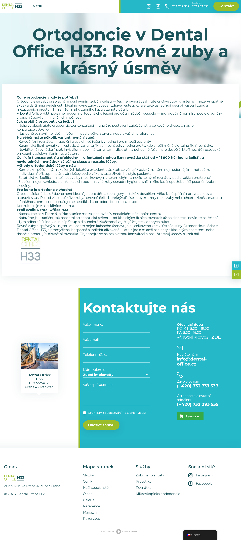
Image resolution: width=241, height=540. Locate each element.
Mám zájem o (94, 370)
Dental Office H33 (12, 6)
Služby (88, 475)
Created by (120, 531)
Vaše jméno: (93, 325)
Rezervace (91, 519)
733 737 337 (180, 6)
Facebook (158, 6)
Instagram (149, 6)
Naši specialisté (96, 488)
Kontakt (226, 6)
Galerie (89, 500)
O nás (87, 494)
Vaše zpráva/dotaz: (98, 385)
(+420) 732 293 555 (197, 404)
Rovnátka (143, 488)
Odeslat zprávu (101, 425)
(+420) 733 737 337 (197, 386)
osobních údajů (135, 412)
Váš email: (91, 340)
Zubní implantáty (150, 475)
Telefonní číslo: (95, 355)
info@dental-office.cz (192, 361)
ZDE (216, 337)
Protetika (143, 481)
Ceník (87, 481)
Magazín (90, 512)
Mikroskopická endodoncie (158, 494)
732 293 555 (200, 5)
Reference (91, 506)
